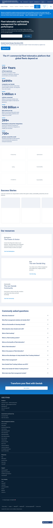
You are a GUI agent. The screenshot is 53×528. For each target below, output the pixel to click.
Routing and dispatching (5, 427)
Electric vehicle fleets (5, 450)
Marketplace (37, 1)
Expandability (40, 179)
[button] (26, 315)
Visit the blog (32, 274)
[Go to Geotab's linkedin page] (46, 503)
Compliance (13, 179)
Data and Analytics (5, 408)
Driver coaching (4, 438)
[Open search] (51, 6)
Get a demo (37, 6)
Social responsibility (5, 486)
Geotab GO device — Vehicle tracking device (9, 402)
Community (25, 1)
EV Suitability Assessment (6, 449)
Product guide (4, 469)
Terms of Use (38, 506)
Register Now (5, 48)
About (2, 481)
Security (2, 488)
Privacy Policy (4, 506)
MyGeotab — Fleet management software (8, 404)
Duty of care (3, 443)
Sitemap (16, 506)
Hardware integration (5, 447)
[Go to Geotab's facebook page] (39, 503)
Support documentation (5, 471)
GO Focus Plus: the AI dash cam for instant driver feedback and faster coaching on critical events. (10, 2)
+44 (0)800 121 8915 (33, 15)
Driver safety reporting (5, 436)
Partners (3, 409)
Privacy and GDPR (4, 441)
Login (43, 1)
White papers (3, 458)
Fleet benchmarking (5, 434)
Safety (13, 166)
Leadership (3, 485)
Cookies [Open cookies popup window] (10, 506)
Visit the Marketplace (9, 251)
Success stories (4, 460)
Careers (3, 483)
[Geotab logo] (4, 6)
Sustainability (40, 166)
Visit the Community (9, 298)
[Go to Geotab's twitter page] (42, 503)
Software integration (5, 445)
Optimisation (40, 154)
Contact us (44, 6)
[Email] (11, 36)
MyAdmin (3, 490)
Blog (21, 1)
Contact (40, 15)
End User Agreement (30, 506)
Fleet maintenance (4, 432)
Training (3, 464)
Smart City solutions (5, 417)
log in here (22, 15)
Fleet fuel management (5, 430)
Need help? (47, 522)
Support (31, 1)
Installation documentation (6, 473)
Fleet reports (3, 425)
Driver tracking (4, 423)
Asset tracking (4, 429)
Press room (3, 462)
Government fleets (4, 415)
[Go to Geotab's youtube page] (49, 503)
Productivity (13, 154)
